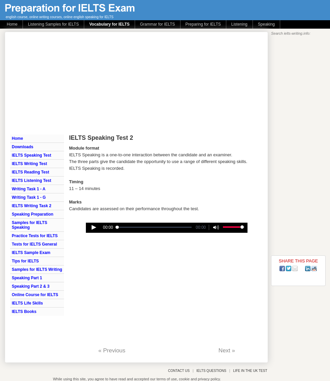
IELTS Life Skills (27, 303)
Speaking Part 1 (27, 278)
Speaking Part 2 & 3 (31, 286)
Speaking (266, 24)
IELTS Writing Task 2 (31, 205)
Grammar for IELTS (157, 24)
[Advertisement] (128, 82)
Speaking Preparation (32, 214)
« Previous (111, 350)
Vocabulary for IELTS (109, 24)
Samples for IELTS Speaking (29, 225)
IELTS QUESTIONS (211, 371)
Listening (239, 24)
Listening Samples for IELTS (53, 24)
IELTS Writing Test (29, 163)
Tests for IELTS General (34, 244)
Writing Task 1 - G (29, 197)
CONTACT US (179, 371)
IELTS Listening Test (31, 180)
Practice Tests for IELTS (35, 235)
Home (12, 24)
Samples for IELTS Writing (37, 269)
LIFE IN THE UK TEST (250, 371)
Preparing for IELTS (203, 24)
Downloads (22, 147)
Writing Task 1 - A (28, 189)
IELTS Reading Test (30, 172)
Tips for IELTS (25, 261)
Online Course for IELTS (35, 294)
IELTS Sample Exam (31, 252)
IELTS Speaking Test (31, 155)
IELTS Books (24, 311)
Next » (227, 350)
